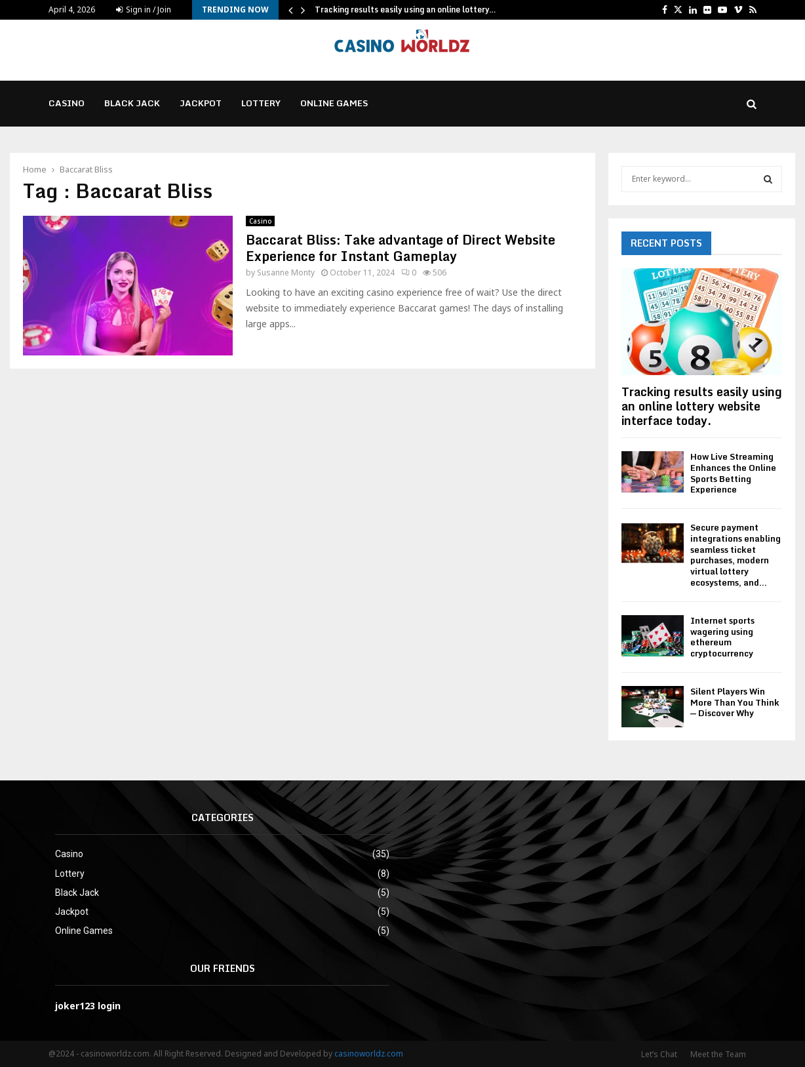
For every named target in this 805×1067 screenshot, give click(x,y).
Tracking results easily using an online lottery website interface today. (701, 406)
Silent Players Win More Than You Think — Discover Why (734, 702)
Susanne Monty (286, 272)
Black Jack (132, 103)
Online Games (334, 103)
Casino (67, 103)
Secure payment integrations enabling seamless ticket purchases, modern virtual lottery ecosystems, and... (735, 555)
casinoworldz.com (368, 1053)
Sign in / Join (143, 9)
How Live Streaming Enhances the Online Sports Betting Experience (733, 472)
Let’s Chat (659, 1054)
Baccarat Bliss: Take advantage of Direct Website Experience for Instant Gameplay (400, 248)
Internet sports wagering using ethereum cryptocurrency (722, 636)
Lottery (261, 103)
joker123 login (88, 1005)
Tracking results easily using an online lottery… (405, 9)
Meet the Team (718, 1054)
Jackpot (201, 103)
